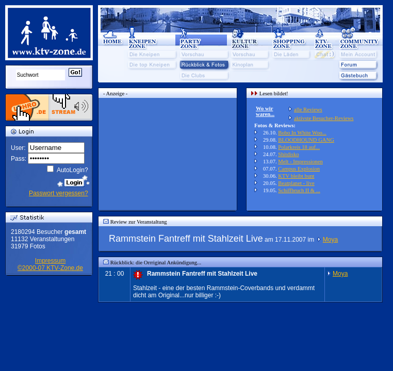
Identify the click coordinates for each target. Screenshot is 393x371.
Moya (330, 239)
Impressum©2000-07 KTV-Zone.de (50, 264)
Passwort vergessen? (58, 193)
